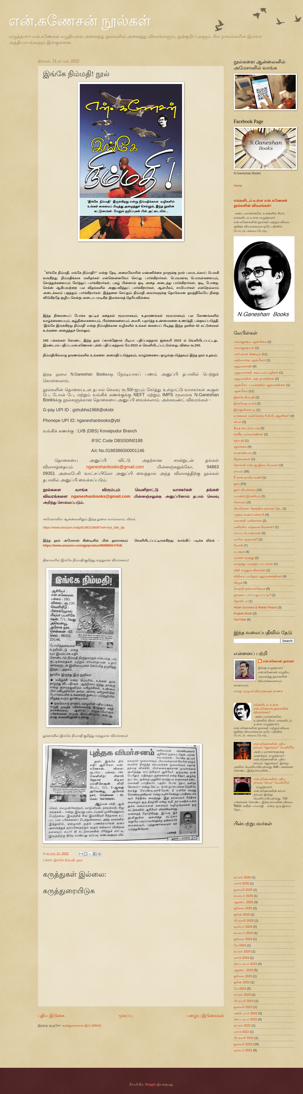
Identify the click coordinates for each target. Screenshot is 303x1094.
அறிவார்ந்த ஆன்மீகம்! (250, 360)
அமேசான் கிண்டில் (247, 354)
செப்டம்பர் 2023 (245, 964)
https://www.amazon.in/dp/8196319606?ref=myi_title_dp (83, 527)
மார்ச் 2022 (241, 1032)
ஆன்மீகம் (241, 391)
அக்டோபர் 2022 (245, 1013)
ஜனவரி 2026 (243, 890)
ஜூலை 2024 (243, 939)
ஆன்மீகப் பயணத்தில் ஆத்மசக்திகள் (259, 385)
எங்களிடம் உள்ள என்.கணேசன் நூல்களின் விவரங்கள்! (271, 708)
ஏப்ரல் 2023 (242, 994)
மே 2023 (240, 988)
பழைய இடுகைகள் (205, 1015)
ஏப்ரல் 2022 (242, 1025)
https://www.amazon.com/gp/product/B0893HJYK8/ (82, 545)
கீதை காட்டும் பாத (247, 428)
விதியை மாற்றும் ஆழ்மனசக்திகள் (258, 576)
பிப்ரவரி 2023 (244, 1001)
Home (238, 185)
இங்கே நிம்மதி (64, 860)
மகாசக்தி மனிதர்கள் (248, 520)
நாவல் (238, 471)
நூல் (80, 860)
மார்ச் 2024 (241, 957)
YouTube (240, 619)
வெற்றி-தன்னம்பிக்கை (249, 588)
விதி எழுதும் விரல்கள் (249, 570)
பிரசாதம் (240, 502)
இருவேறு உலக (245, 403)
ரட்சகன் (239, 552)
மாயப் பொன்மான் (247, 533)
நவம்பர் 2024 (243, 933)
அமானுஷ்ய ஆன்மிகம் (250, 342)
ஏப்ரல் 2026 (242, 877)
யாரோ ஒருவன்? (246, 539)
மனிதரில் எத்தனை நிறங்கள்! (254, 527)
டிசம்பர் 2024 (243, 926)
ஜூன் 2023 (242, 982)
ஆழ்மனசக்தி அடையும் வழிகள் (256, 372)
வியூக (238, 582)
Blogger (150, 1084)
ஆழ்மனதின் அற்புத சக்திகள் (254, 378)
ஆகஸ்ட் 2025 (243, 902)
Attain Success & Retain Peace (255, 607)
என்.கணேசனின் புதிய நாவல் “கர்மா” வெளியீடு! (271, 780)
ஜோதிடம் (241, 601)
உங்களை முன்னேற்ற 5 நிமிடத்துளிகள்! (261, 416)
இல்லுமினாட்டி (244, 410)
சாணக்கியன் (243, 453)
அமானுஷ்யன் (244, 348)
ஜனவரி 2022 (243, 1044)
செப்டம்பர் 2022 (245, 1019)
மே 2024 (240, 945)
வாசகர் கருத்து (244, 558)
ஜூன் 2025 (242, 914)
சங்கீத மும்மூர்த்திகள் (248, 434)
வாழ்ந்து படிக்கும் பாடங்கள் (253, 564)
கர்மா (237, 422)
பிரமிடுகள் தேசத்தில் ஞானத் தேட (258, 508)
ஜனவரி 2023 (243, 1007)
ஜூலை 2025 (243, 908)
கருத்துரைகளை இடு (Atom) (81, 1025)
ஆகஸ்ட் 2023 (243, 970)
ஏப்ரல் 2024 (242, 951)
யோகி (238, 545)
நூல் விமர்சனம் (245, 490)
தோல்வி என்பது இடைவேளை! (256, 465)
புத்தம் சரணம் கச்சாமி (249, 514)
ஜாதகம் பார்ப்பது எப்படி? (252, 595)
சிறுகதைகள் (242, 459)
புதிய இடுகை (51, 1015)
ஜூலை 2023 (243, 976)
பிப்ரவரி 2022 (244, 1038)
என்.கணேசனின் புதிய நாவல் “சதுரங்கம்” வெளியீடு (274, 745)
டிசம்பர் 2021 (243, 1050)
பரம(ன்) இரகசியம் (247, 496)
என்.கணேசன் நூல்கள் (79, 21)
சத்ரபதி (239, 440)
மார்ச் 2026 (241, 883)
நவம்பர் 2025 (243, 896)
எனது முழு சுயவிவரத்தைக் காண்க (258, 691)
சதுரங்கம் (240, 446)
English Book (243, 613)
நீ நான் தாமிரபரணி (247, 477)
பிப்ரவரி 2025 (244, 920)
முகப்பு (126, 1015)
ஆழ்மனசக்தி (243, 366)
